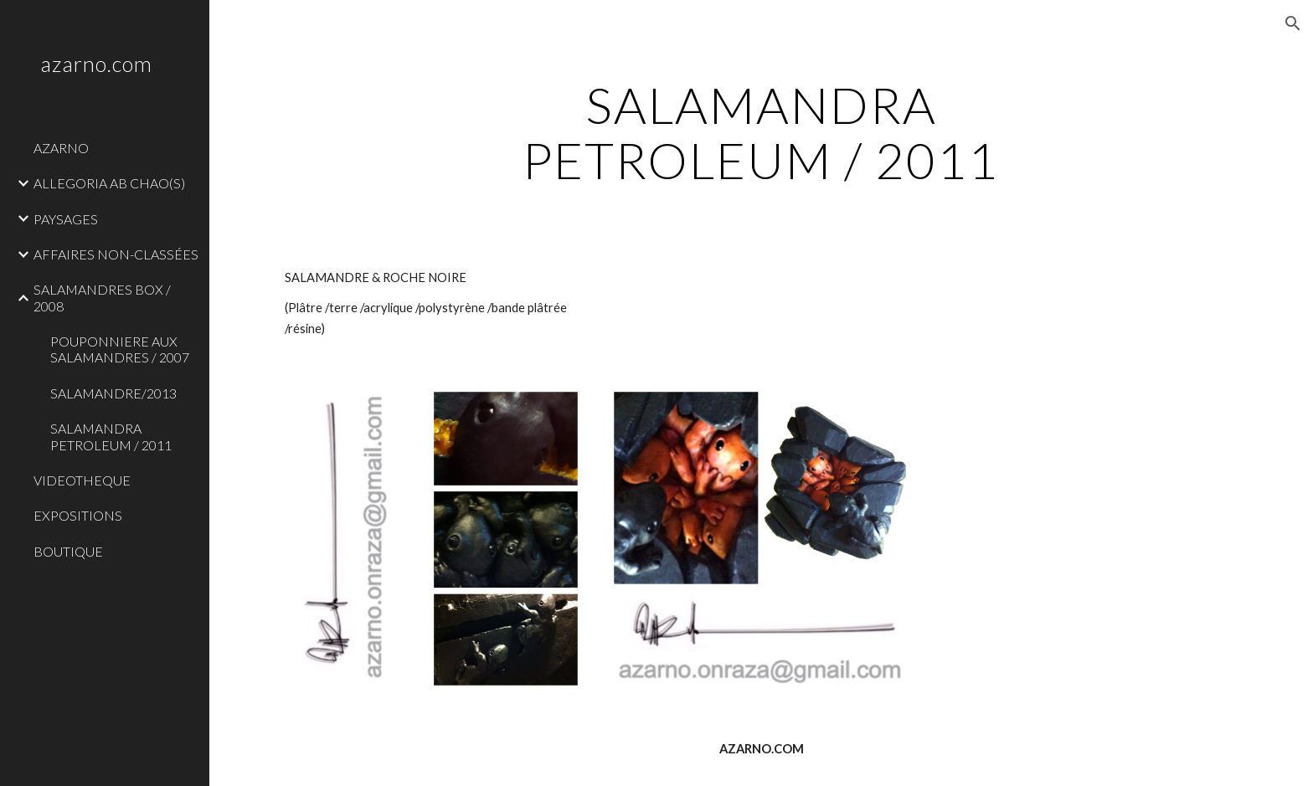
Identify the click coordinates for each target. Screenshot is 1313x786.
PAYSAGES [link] (65, 219)
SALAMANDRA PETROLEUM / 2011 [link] (111, 436)
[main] (761, 132)
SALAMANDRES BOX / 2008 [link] (102, 297)
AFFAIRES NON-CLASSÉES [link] (115, 254)
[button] (1293, 23)
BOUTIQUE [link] (68, 551)
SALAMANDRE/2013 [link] (113, 393)
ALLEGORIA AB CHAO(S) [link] (109, 183)
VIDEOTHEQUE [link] (82, 480)
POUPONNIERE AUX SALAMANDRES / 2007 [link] (119, 349)
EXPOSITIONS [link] (77, 515)
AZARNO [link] (61, 148)
